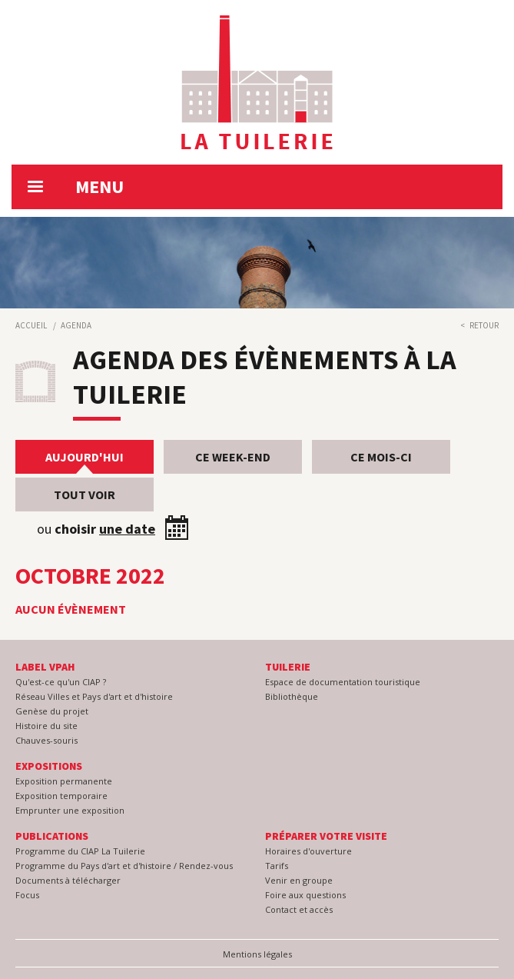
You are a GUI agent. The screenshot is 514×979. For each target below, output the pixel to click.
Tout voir (84, 494)
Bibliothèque (291, 696)
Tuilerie (287, 667)
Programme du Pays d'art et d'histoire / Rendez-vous (124, 865)
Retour (484, 325)
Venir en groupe (299, 880)
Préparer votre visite (326, 836)
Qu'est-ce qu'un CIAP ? (60, 682)
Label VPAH (45, 667)
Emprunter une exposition (69, 810)
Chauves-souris (46, 740)
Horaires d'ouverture (308, 851)
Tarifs (276, 865)
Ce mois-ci (381, 457)
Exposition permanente (63, 781)
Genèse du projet (51, 711)
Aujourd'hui (84, 457)
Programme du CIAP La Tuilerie (80, 851)
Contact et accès (299, 909)
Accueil (31, 325)
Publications (51, 836)
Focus (27, 895)
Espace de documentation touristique (342, 682)
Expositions (48, 766)
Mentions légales (257, 954)
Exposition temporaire (61, 795)
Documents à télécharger (68, 880)
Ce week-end (232, 457)
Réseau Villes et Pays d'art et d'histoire (94, 696)
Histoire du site (46, 725)
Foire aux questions (305, 895)
